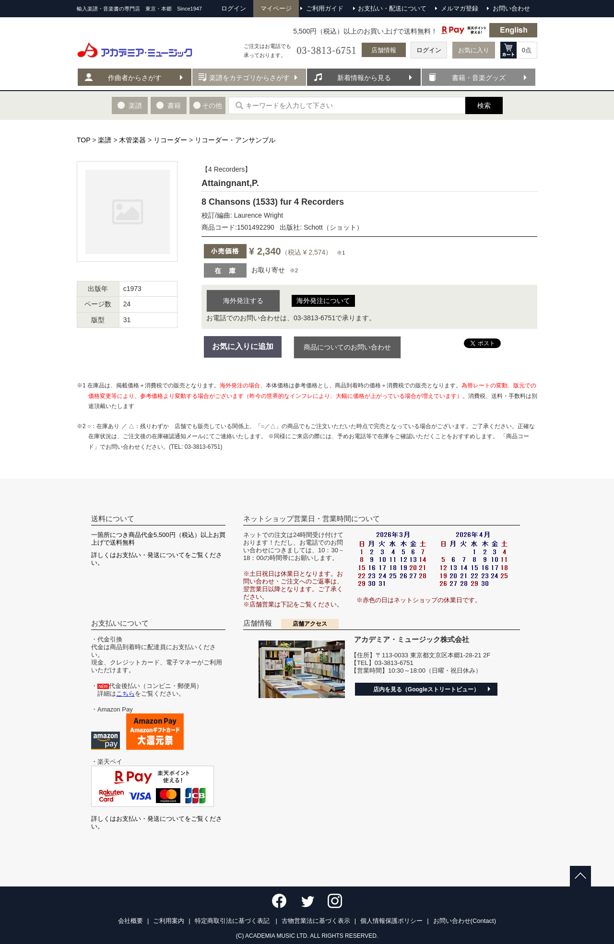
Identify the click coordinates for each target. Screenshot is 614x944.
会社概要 (130, 920)
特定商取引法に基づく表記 (233, 920)
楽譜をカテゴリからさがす (249, 78)
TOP (83, 140)
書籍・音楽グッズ (479, 78)
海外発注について (323, 300)
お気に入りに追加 (242, 346)
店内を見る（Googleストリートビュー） (426, 689)
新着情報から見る (364, 78)
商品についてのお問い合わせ (347, 347)
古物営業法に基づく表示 (316, 920)
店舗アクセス (310, 623)
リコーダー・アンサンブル (235, 140)
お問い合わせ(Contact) (464, 920)
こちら (125, 693)
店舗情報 (383, 50)
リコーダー (170, 140)
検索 (484, 105)
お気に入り (473, 50)
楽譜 (104, 140)
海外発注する (243, 300)
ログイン (428, 50)
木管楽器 (132, 140)
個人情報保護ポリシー (391, 920)
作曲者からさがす (135, 78)
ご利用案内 (168, 920)
